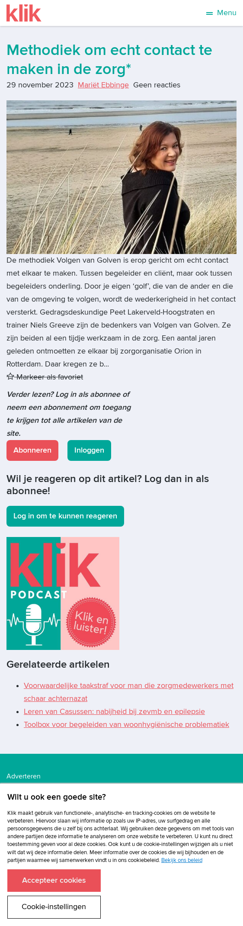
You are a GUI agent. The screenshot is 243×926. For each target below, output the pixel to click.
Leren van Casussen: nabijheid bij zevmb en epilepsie (114, 711)
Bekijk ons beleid (181, 860)
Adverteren (23, 776)
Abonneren (32, 450)
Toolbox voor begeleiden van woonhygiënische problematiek (126, 724)
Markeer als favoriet (44, 377)
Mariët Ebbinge (103, 85)
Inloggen (89, 450)
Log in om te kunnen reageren (65, 516)
